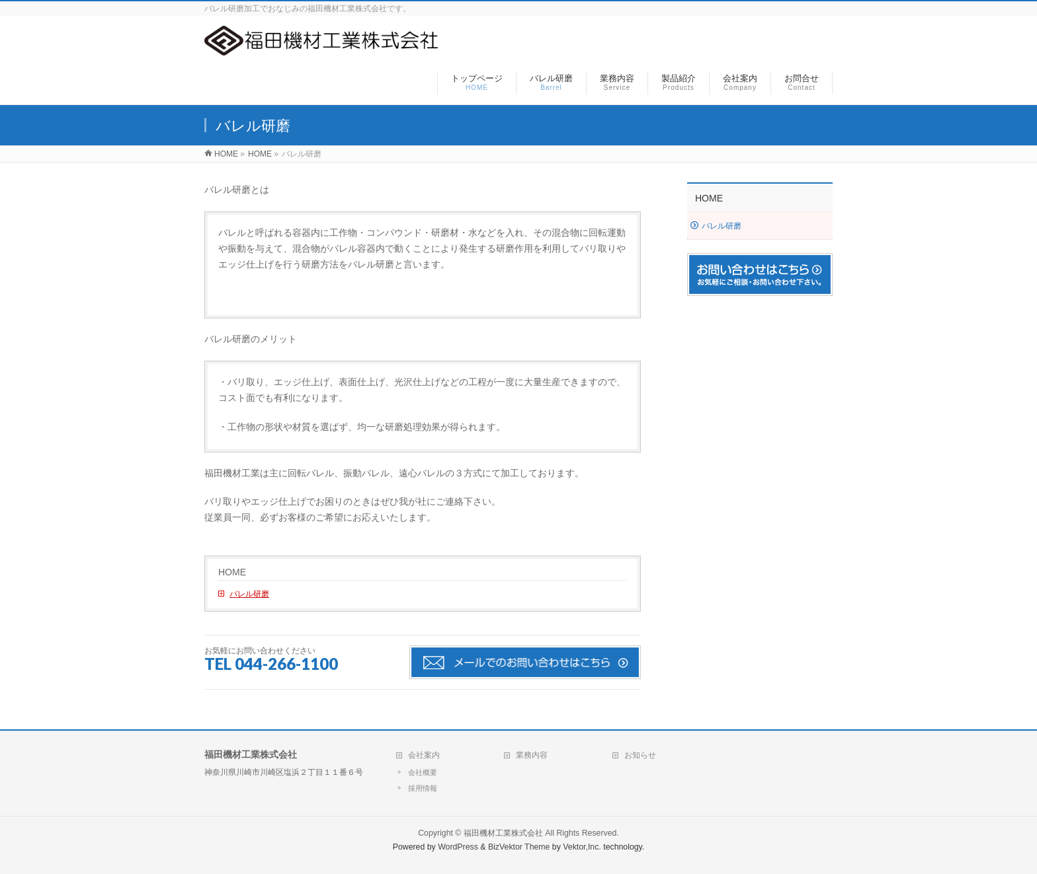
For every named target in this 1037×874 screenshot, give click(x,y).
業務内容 (532, 755)
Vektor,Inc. (582, 847)
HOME (232, 572)
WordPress (458, 847)
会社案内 (424, 755)
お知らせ (640, 755)
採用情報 (422, 788)
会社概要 (422, 772)
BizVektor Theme (519, 847)
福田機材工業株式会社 (503, 833)
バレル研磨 (249, 594)
